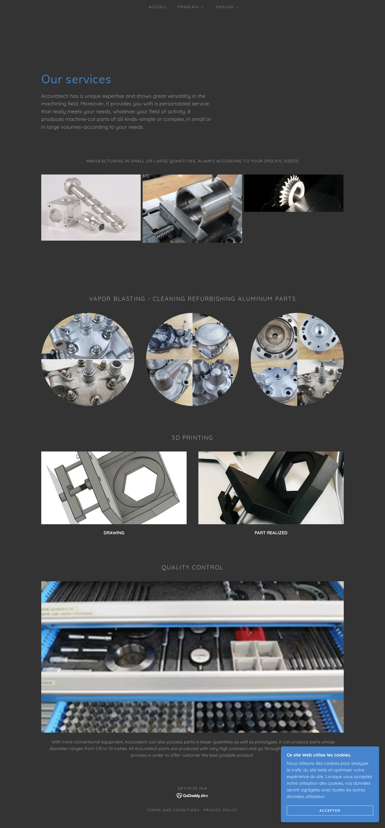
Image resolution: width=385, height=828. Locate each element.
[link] (193, 795)
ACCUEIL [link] (157, 7)
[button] (189, 7)
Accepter (330, 810)
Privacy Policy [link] (221, 810)
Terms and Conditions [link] (173, 810)
